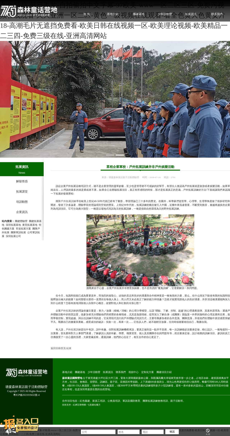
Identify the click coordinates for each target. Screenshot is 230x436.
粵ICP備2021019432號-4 (26, 395)
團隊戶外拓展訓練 (66, 201)
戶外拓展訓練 (68, 310)
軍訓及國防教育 (131, 401)
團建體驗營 (21, 221)
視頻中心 (133, 372)
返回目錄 (56, 348)
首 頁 (86, 14)
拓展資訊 (191, 14)
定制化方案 (147, 372)
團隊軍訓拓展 (18, 232)
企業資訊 (22, 212)
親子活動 (175, 401)
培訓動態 (22, 201)
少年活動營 (165, 14)
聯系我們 (217, 14)
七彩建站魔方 (94, 404)
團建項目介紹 (164, 372)
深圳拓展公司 (13, 236)
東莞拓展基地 (29, 225)
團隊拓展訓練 (150, 401)
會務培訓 (163, 401)
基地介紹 (112, 14)
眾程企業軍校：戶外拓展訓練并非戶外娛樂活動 (140, 167)
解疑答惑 (22, 181)
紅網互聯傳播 (79, 404)
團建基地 (138, 14)
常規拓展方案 (23, 228)
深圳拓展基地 (13, 225)
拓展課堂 (22, 191)
